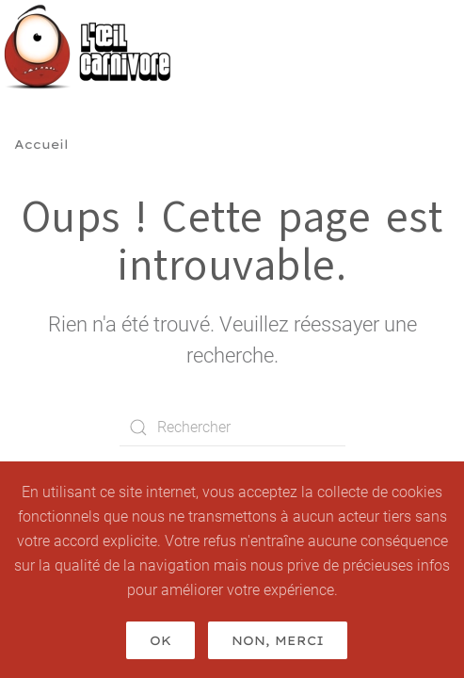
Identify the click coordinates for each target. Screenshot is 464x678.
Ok (160, 640)
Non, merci (278, 640)
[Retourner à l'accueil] (93, 47)
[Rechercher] (232, 427)
